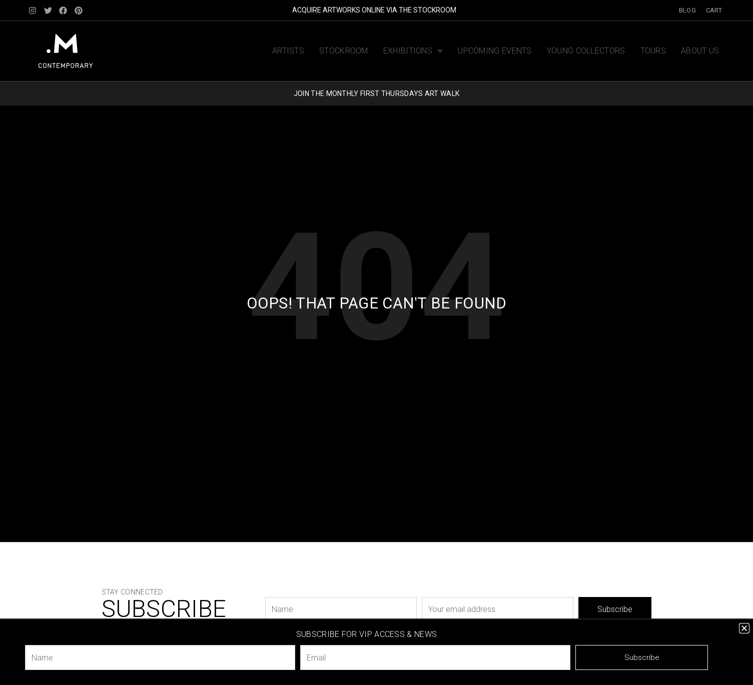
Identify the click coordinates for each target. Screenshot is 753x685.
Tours (653, 51)
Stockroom (343, 51)
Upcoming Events (495, 51)
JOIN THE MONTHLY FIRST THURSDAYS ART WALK (376, 94)
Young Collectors (586, 51)
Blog (687, 10)
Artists (288, 51)
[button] (744, 628)
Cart (714, 10)
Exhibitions (413, 50)
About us (700, 51)
